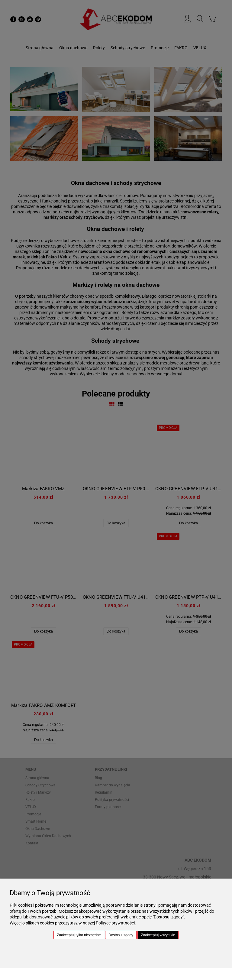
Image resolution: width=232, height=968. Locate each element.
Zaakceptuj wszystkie (158, 935)
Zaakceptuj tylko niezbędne (79, 935)
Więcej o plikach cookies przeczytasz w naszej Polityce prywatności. (73, 923)
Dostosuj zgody (120, 935)
